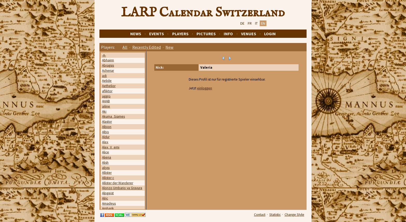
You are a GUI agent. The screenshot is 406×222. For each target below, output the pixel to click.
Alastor (107, 121)
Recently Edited (146, 47)
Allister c (108, 178)
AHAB (106, 101)
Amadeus (109, 203)
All (124, 47)
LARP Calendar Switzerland (203, 12)
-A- (104, 55)
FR (250, 23)
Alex (105, 142)
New (169, 47)
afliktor (107, 91)
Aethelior (108, 86)
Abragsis (108, 65)
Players (180, 33)
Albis (105, 132)
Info (228, 33)
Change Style (294, 214)
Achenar (108, 70)
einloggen (204, 88)
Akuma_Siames (113, 116)
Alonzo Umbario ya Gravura (122, 188)
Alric (105, 198)
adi (104, 76)
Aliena (106, 157)
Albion (106, 127)
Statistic (275, 214)
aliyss (106, 168)
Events (156, 33)
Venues (248, 33)
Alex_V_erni (110, 147)
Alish (105, 162)
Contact (259, 214)
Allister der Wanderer (117, 183)
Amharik (108, 208)
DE (242, 23)
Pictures (206, 33)
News (135, 33)
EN (263, 23)
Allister (107, 172)
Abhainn (108, 60)
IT (256, 23)
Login (270, 33)
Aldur (106, 137)
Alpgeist (108, 193)
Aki (104, 111)
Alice (105, 152)
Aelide (107, 80)
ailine (106, 106)
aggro (106, 96)
